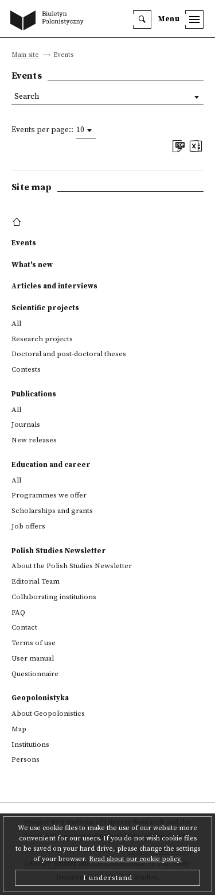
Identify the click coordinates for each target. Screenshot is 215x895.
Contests (26, 369)
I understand (107, 877)
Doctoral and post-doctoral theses (68, 353)
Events (23, 243)
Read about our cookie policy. (135, 859)
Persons (25, 759)
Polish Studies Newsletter (58, 550)
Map (18, 729)
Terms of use (33, 642)
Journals (25, 424)
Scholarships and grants (52, 510)
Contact (24, 627)
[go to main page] (49, 21)
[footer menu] (18, 222)
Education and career (51, 464)
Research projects (42, 339)
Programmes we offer (49, 495)
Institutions (30, 744)
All (16, 323)
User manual (32, 658)
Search (26, 97)
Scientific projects (45, 308)
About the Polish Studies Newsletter (71, 565)
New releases (34, 440)
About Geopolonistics (48, 713)
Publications (33, 394)
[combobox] (86, 130)
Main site (25, 55)
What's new (32, 264)
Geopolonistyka (40, 698)
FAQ (18, 612)
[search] (142, 19)
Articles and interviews (54, 286)
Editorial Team (35, 581)
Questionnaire (34, 673)
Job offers (28, 526)
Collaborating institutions (53, 596)
